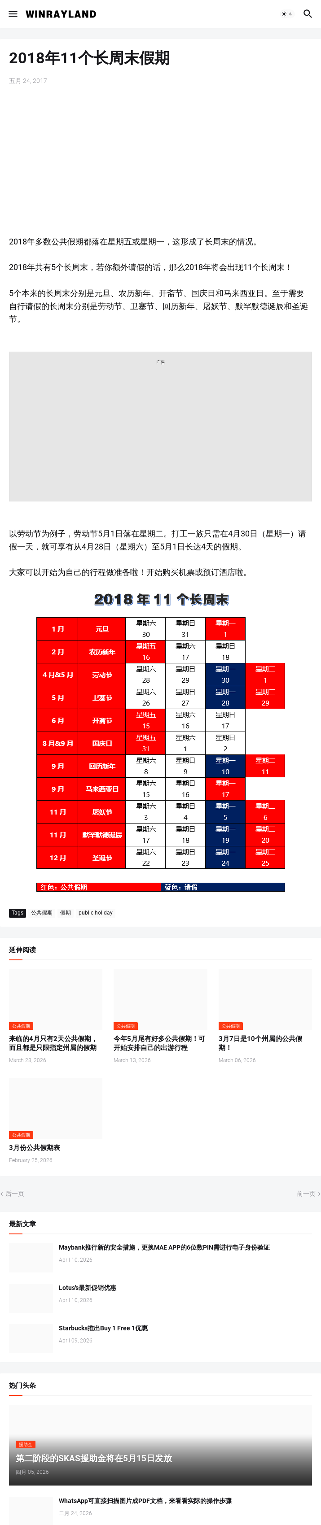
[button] (12, 14)
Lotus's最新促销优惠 (87, 1287)
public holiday (96, 913)
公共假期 (42, 913)
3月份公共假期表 (34, 1148)
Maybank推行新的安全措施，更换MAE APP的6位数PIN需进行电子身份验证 (164, 1247)
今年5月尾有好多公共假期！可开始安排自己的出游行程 (159, 1043)
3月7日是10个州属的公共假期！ (260, 1043)
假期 (65, 913)
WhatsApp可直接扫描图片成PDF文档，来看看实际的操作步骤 (145, 1500)
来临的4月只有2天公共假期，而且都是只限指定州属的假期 (53, 1043)
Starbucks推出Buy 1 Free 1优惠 (103, 1328)
